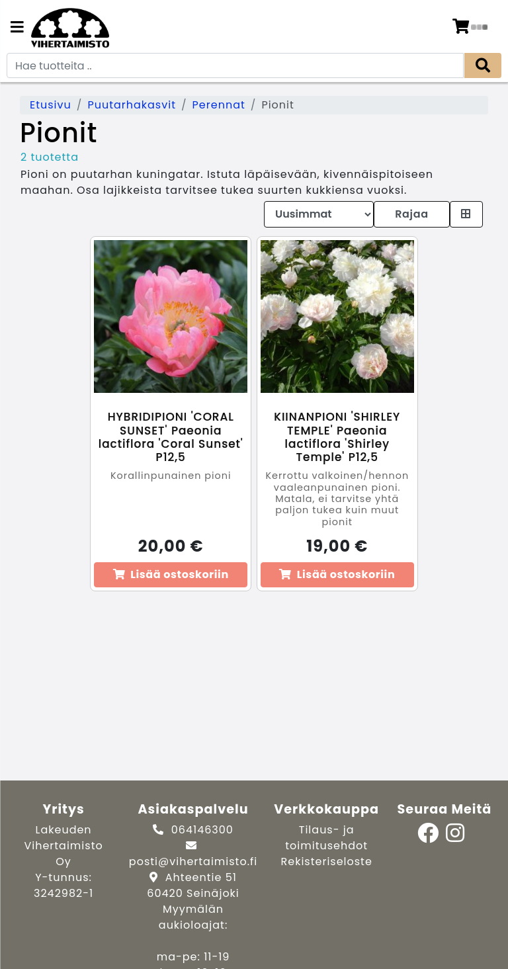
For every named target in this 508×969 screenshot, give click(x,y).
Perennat (218, 104)
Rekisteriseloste (326, 861)
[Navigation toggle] (17, 28)
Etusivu (50, 104)
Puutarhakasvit (131, 104)
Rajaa (411, 214)
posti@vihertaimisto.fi (193, 861)
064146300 (202, 829)
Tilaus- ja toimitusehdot (326, 837)
